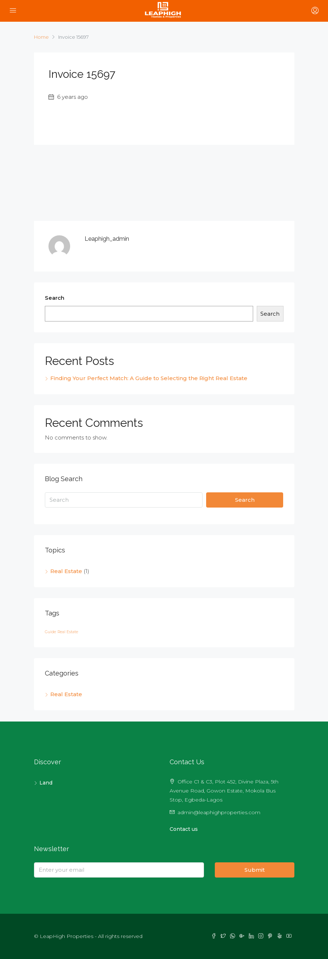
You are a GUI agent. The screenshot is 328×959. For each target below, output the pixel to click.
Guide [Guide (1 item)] (50, 632)
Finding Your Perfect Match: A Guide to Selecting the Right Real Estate (148, 378)
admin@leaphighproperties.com (219, 812)
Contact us (184, 829)
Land (45, 782)
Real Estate (66, 571)
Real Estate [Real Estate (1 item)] (67, 632)
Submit (254, 869)
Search (54, 297)
